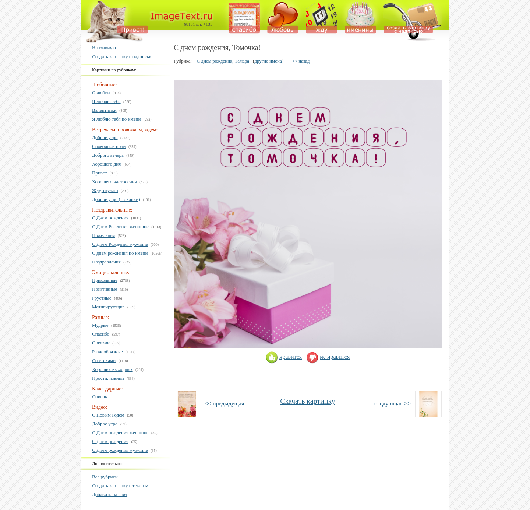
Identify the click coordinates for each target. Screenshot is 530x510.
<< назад (301, 61)
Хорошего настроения (114, 181)
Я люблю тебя (106, 101)
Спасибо (100, 334)
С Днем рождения (110, 217)
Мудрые (100, 325)
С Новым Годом (108, 415)
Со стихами (104, 360)
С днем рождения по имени (120, 253)
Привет (99, 173)
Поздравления (106, 262)
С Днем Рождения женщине (120, 226)
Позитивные (104, 289)
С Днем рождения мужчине (120, 450)
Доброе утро (105, 137)
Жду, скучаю (105, 190)
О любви (101, 92)
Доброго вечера (108, 155)
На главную (104, 47)
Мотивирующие (108, 306)
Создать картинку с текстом (120, 485)
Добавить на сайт (109, 494)
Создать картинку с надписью (122, 56)
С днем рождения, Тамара (223, 61)
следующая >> (392, 403)
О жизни (101, 343)
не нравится (328, 357)
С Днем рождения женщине (120, 432)
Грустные (101, 298)
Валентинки (104, 110)
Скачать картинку (307, 401)
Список (99, 396)
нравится (284, 357)
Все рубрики (105, 476)
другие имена (268, 61)
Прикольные (104, 280)
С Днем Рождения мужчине (120, 244)
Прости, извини (108, 378)
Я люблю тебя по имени (116, 119)
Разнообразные (107, 351)
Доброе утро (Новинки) (116, 199)
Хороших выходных (112, 369)
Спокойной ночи (109, 146)
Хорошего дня (106, 164)
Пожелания (103, 235)
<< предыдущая (224, 403)
